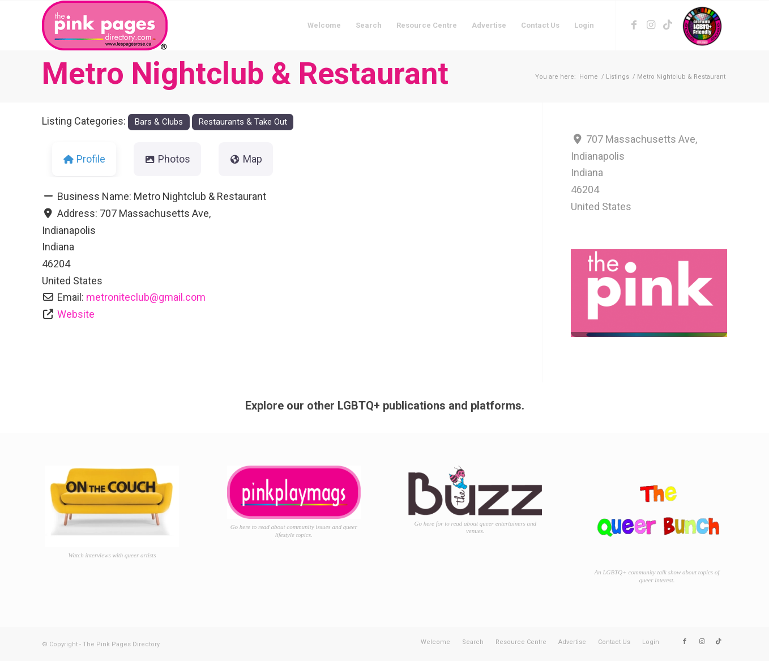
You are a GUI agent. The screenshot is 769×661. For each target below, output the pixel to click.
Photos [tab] (167, 159)
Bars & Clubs (158, 122)
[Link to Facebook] (633, 24)
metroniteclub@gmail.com (146, 297)
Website (76, 314)
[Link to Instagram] (650, 24)
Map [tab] (245, 159)
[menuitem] (324, 25)
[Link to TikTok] (667, 24)
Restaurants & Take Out (242, 122)
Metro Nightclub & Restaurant (245, 73)
